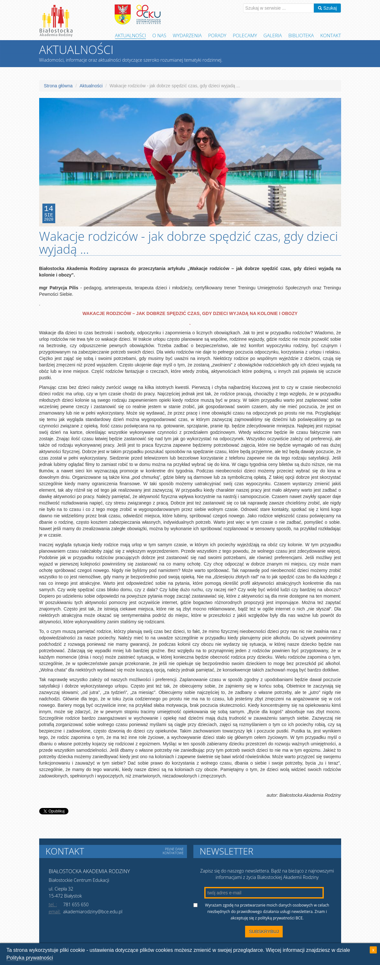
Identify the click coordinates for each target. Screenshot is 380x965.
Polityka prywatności (29, 958)
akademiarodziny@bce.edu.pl (92, 911)
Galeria (272, 35)
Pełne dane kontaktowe (173, 851)
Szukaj (327, 8)
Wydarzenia (187, 35)
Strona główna (58, 85)
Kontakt (330, 35)
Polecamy (245, 35)
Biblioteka (301, 35)
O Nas (159, 35)
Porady (217, 35)
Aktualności (130, 35)
